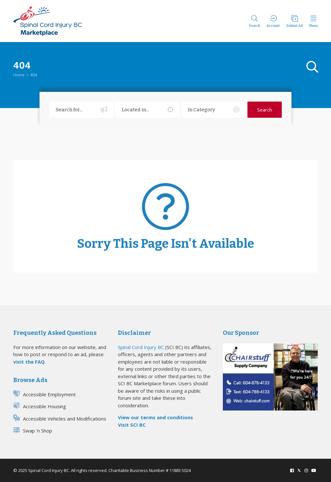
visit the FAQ (29, 361)
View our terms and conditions (155, 417)
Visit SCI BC (132, 425)
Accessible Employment (44, 394)
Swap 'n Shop (32, 430)
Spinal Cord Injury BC (141, 347)
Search (264, 109)
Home (19, 75)
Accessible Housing (39, 406)
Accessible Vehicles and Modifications (59, 418)
